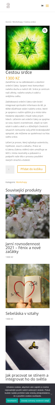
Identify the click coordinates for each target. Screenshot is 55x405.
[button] (45, 30)
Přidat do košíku (32, 169)
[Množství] (10, 169)
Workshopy (18, 22)
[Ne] (51, 394)
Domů (8, 22)
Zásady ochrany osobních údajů (35, 401)
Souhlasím (12, 401)
